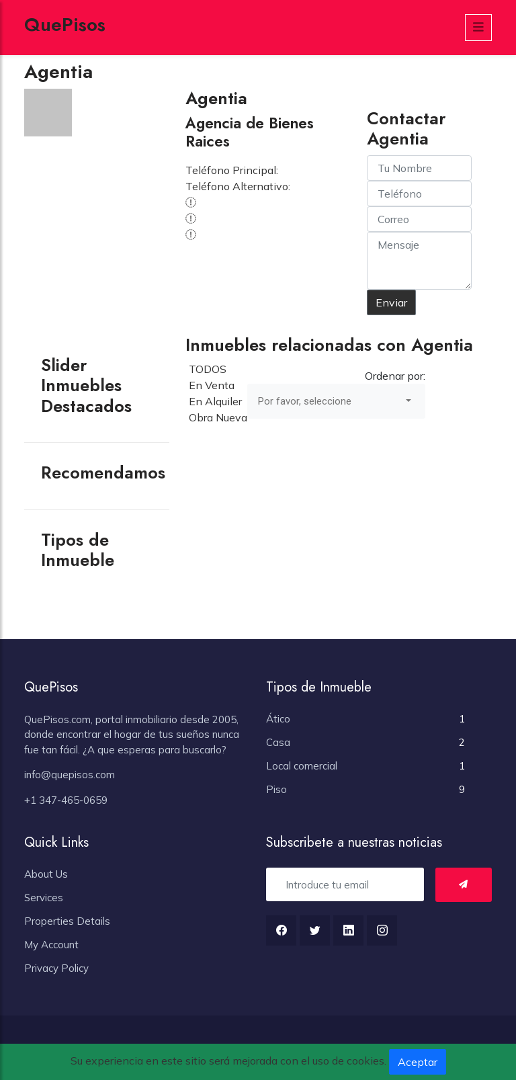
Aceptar (417, 1062)
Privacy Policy (56, 968)
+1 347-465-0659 (66, 800)
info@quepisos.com (69, 774)
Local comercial (301, 765)
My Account (51, 944)
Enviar (391, 302)
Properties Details (67, 921)
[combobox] (336, 401)
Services (43, 897)
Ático (278, 718)
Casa (278, 742)
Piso (276, 789)
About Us (46, 874)
